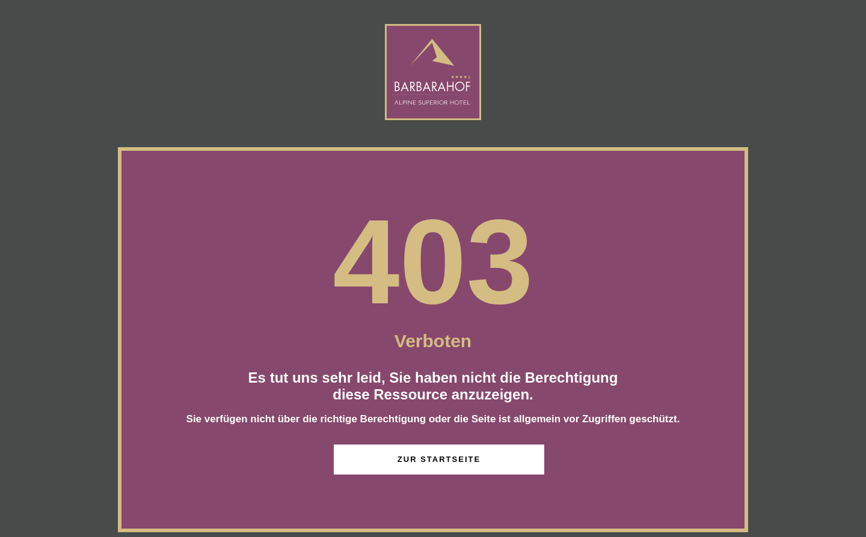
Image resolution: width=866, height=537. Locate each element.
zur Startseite (439, 459)
